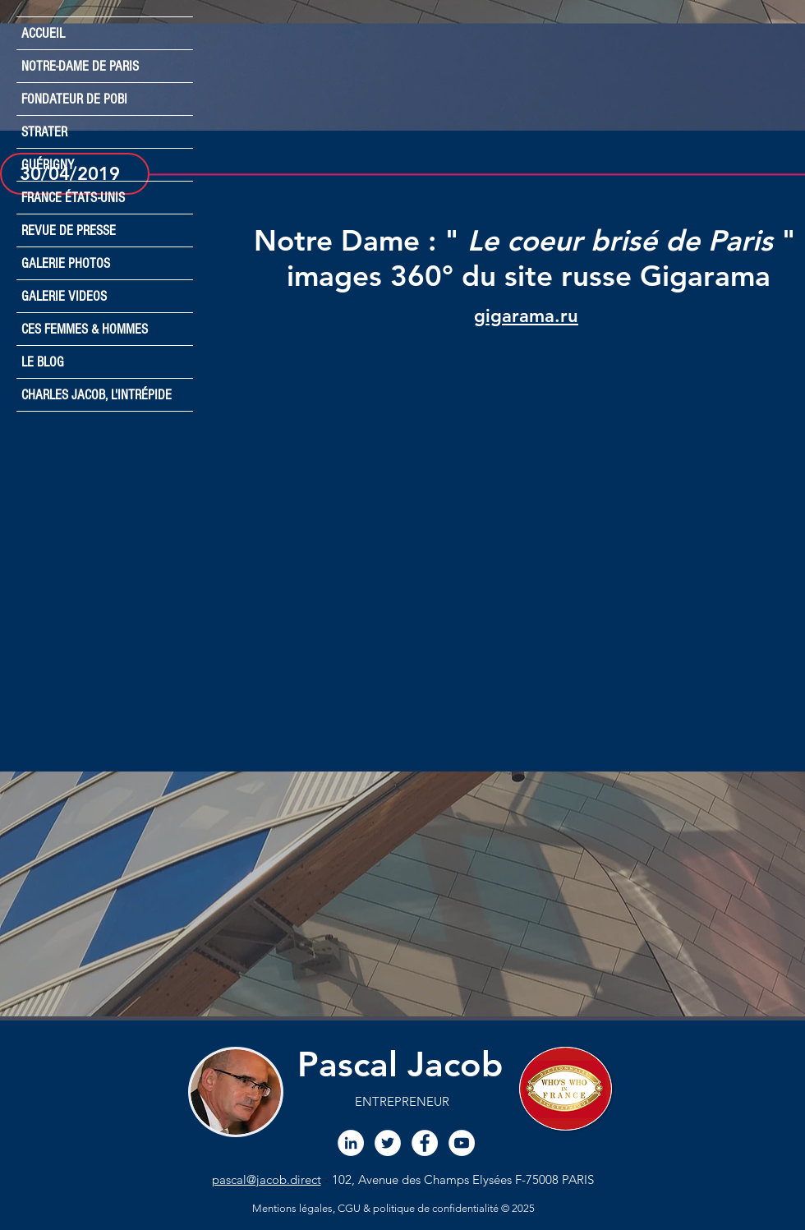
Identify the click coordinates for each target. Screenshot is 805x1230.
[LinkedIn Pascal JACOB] (351, 1143)
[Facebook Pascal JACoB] (425, 1143)
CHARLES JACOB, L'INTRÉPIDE (96, 395)
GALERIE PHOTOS (65, 263)
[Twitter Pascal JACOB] (388, 1143)
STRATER (44, 132)
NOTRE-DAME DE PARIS (80, 66)
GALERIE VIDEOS (64, 296)
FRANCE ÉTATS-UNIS (73, 197)
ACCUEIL (43, 33)
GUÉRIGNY (47, 165)
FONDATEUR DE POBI (74, 99)
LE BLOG (42, 362)
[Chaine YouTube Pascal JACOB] (461, 1143)
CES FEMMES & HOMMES (84, 329)
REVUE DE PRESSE (68, 230)
